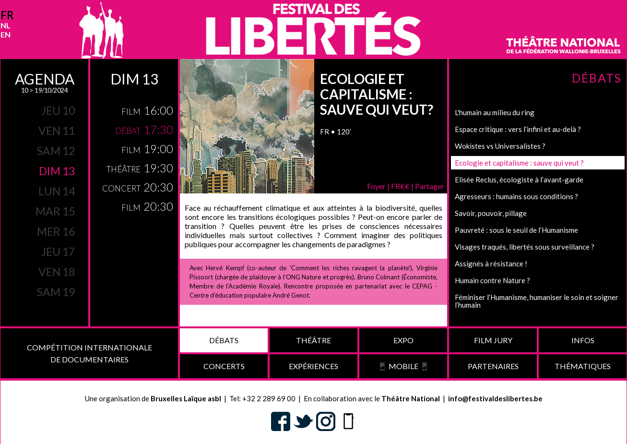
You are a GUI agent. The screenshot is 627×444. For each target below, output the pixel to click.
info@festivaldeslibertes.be (495, 398)
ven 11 (56, 130)
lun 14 (56, 191)
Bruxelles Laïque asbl (186, 398)
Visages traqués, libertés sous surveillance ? (524, 246)
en (5, 34)
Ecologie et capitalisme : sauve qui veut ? (519, 162)
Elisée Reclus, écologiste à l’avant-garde (519, 179)
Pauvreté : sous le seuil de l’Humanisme (516, 230)
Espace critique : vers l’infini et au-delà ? (518, 129)
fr (7, 15)
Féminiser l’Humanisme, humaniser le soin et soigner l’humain (536, 301)
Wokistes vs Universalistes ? (500, 146)
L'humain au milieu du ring (494, 112)
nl (5, 25)
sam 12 (56, 150)
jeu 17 (58, 251)
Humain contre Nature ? (492, 280)
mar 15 (55, 211)
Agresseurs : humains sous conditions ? (516, 196)
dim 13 (57, 171)
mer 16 (56, 231)
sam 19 (56, 292)
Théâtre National (410, 398)
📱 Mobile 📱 (403, 366)
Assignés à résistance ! (491, 263)
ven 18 (56, 271)
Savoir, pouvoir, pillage (491, 213)
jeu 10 (58, 110)
